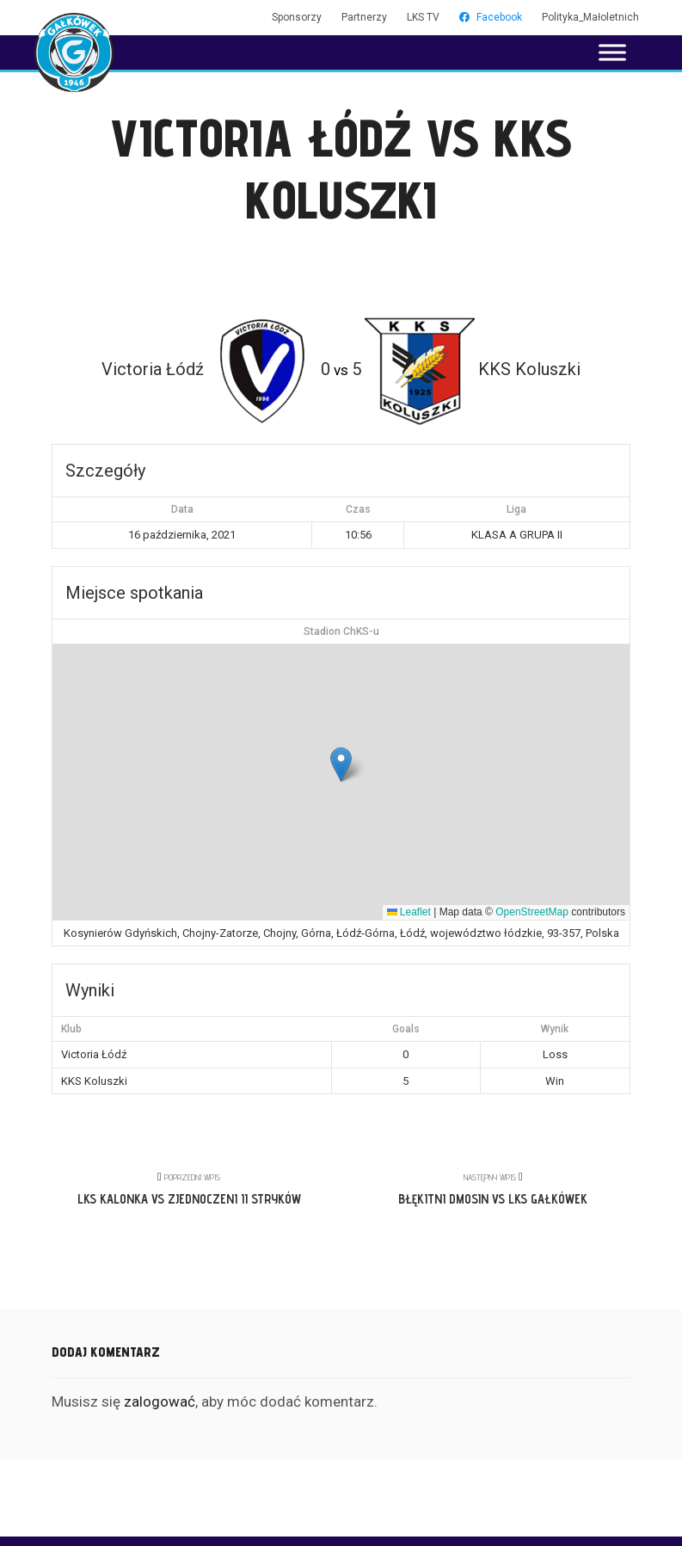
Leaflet (409, 912)
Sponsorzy (297, 17)
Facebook (490, 17)
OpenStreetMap (531, 912)
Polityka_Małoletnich (590, 17)
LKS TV (423, 17)
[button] (341, 764)
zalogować (159, 1401)
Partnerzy (364, 17)
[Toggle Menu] (612, 52)
